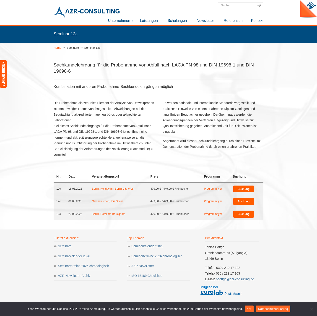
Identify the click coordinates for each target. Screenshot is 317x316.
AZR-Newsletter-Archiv (74, 276)
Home (57, 47)
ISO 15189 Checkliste (146, 276)
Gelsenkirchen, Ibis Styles (107, 201)
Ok (249, 309)
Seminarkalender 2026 (74, 256)
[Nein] (311, 309)
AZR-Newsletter (142, 266)
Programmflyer (213, 188)
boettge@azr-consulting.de (235, 279)
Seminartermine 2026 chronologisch (83, 266)
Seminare (65, 246)
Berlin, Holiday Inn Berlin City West (113, 188)
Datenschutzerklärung (273, 309)
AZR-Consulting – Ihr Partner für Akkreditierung (88, 12)
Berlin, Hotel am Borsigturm (108, 214)
